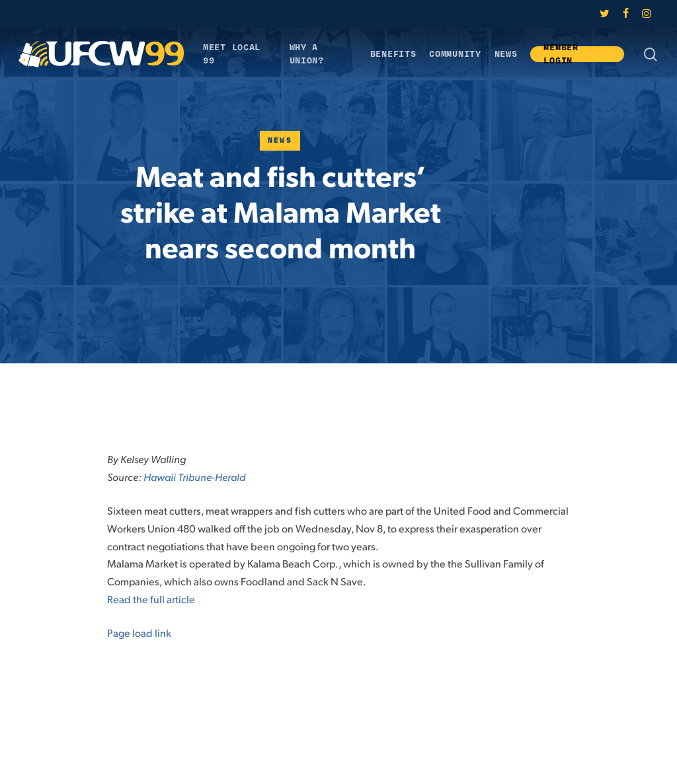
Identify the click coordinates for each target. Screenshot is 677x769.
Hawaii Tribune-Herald (194, 477)
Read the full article (151, 599)
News (280, 140)
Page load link (139, 633)
